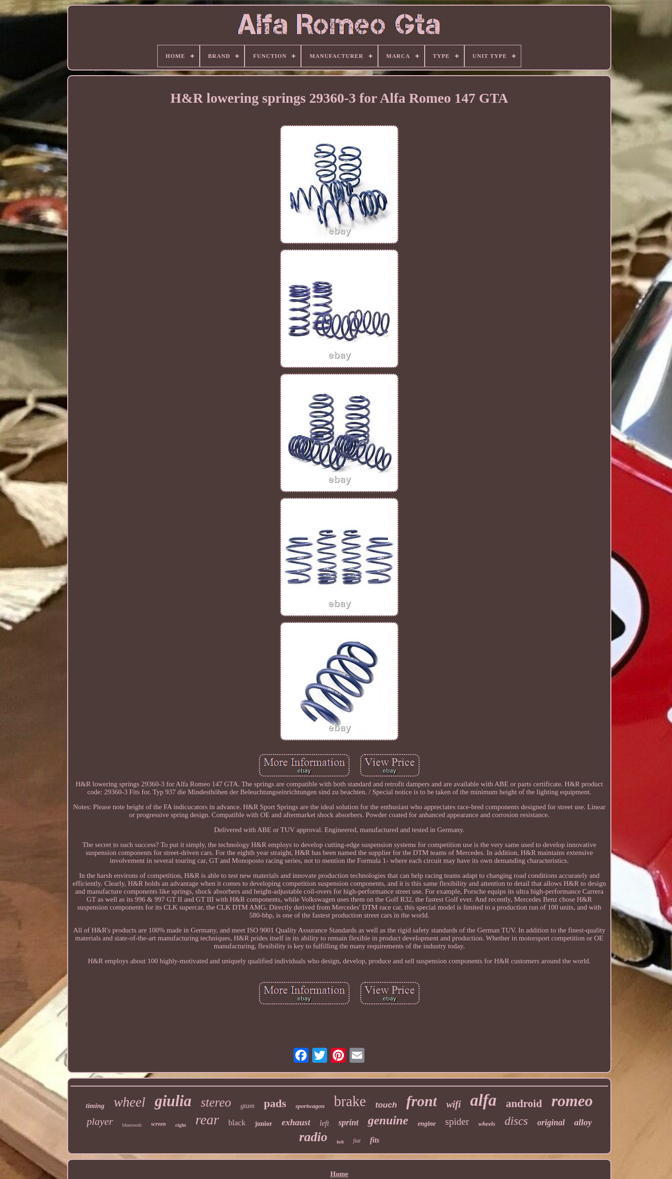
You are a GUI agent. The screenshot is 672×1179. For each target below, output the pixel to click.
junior (263, 1123)
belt (340, 1141)
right (180, 1125)
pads (275, 1103)
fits (374, 1140)
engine (427, 1123)
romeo (572, 1100)
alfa (483, 1100)
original (551, 1122)
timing (95, 1105)
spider (457, 1121)
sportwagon (309, 1105)
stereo (216, 1102)
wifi (453, 1104)
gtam (247, 1105)
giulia (172, 1101)
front (421, 1101)
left (324, 1123)
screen (158, 1124)
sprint (348, 1122)
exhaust (295, 1122)
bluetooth (132, 1125)
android (524, 1103)
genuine (388, 1120)
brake (350, 1101)
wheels (486, 1123)
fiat (357, 1140)
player (100, 1121)
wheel (130, 1101)
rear (207, 1119)
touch (386, 1105)
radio (313, 1137)
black (236, 1122)
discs (516, 1121)
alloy (583, 1122)
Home (339, 1174)
